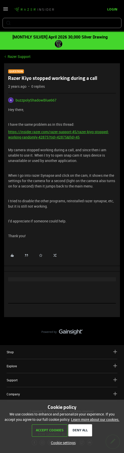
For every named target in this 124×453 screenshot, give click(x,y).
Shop (62, 352)
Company (62, 394)
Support (62, 380)
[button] (6, 10)
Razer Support (19, 56)
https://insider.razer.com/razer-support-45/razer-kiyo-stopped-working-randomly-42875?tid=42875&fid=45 (58, 134)
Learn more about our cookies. (95, 419)
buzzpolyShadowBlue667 (36, 100)
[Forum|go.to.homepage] (34, 10)
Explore (62, 366)
